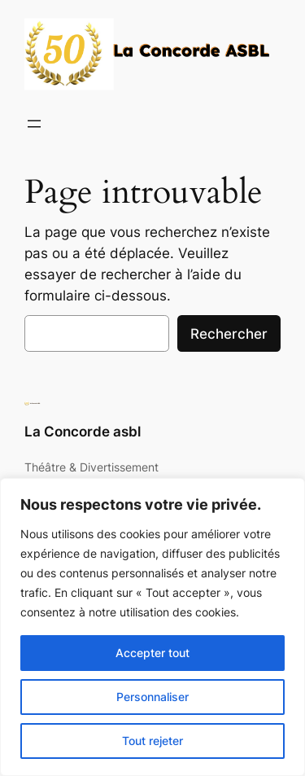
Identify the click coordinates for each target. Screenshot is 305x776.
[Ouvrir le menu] (34, 124)
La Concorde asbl (82, 431)
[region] (152, 627)
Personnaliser (152, 697)
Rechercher (229, 334)
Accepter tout (152, 653)
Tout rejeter (152, 741)
